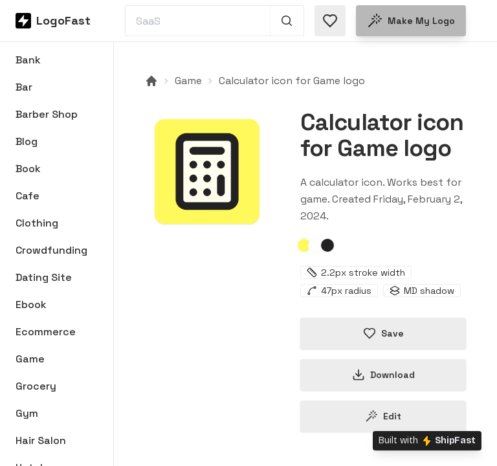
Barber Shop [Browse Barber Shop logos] (47, 114)
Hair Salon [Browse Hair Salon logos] (41, 440)
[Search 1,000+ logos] (287, 20)
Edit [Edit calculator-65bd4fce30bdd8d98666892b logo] (383, 416)
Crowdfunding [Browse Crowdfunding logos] (51, 250)
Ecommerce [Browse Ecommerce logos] (46, 331)
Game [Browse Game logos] (30, 359)
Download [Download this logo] (383, 374)
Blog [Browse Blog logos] (27, 141)
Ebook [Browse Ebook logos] (31, 304)
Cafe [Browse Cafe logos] (27, 196)
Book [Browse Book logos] (28, 168)
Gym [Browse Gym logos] (27, 413)
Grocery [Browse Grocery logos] (36, 386)
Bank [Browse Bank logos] (28, 60)
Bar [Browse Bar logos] (24, 87)
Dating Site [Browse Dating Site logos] (44, 277)
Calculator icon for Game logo (292, 80)
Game (188, 80)
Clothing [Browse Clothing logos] (37, 223)
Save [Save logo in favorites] (383, 333)
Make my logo (411, 20)
